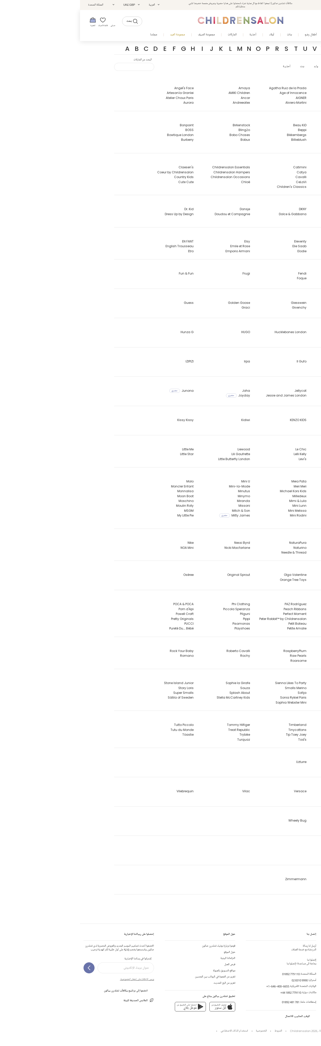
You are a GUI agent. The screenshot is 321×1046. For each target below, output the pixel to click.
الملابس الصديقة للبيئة (58, 1000)
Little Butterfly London (154, 459)
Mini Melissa (217, 510)
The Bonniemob (271, 734)
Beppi (222, 130)
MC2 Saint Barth (270, 515)
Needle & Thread (213, 552)
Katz (279, 425)
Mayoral (276, 510)
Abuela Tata (273, 98)
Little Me (108, 449)
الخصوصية (181, 1031)
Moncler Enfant (102, 486)
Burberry (107, 140)
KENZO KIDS (218, 420)
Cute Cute (106, 182)
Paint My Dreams (270, 604)
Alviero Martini (215, 102)
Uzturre (221, 762)
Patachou (275, 628)
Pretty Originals (102, 619)
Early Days (275, 246)
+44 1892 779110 (210, 992)
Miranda (163, 501)
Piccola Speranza (156, 609)
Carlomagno (273, 187)
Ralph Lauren (273, 661)
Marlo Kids (275, 505)
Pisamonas (161, 623)
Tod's (222, 739)
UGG (279, 762)
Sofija (222, 693)
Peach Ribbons (215, 609)
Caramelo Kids (271, 182)
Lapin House (273, 454)
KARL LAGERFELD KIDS (267, 420)
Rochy (165, 655)
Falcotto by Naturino (267, 273)
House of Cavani (270, 337)
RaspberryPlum (214, 651)
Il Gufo (221, 361)
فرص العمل (149, 964)
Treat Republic (159, 730)
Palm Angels (273, 609)
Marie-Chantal (271, 501)
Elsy (167, 241)
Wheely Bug (217, 820)
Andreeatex (161, 102)
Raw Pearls (218, 655)
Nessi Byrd (162, 543)
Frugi (166, 273)
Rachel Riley (273, 651)
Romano (107, 655)
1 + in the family (271, 908)
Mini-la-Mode (159, 486)
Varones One (273, 791)
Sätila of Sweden (101, 697)
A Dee (279, 88)
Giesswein (218, 303)
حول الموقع (149, 952)
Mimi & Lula (217, 501)
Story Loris (106, 688)
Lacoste (277, 449)
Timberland (217, 725)
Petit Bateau (217, 623)
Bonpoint (107, 125)
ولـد (236, 66)
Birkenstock (161, 125)
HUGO (165, 332)
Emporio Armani (157, 251)
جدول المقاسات (309, 964)
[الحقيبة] (13, 22)
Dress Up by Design (99, 214)
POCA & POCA (103, 604)
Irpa (167, 361)
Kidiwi (165, 420)
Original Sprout (158, 575)
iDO (280, 361)
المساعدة (312, 977)
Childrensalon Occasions (150, 177)
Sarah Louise (273, 683)
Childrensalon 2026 (223, 1031)
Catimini (219, 167)
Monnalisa (105, 491)
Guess (109, 303)
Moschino (106, 501)
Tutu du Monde (102, 730)
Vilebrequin (105, 791)
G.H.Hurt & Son (272, 303)
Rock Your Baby (102, 651)
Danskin (277, 209)
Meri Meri (220, 486)
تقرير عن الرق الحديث (144, 983)
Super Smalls (103, 693)
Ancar (165, 98)
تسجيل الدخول (278, 5)
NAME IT (277, 543)
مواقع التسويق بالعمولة (144, 971)
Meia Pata (218, 481)
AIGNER (221, 98)
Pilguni (165, 614)
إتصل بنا (313, 946)
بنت (222, 66)
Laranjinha (274, 459)
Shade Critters (272, 702)
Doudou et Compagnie (152, 214)
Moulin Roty (105, 505)
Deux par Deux (272, 219)
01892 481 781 (210, 1002)
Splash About (159, 693)
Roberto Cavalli (158, 651)
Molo (110, 481)
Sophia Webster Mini (211, 702)
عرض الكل (253, 66)
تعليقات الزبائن (310, 971)
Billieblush (218, 140)
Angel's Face (104, 88)
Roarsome (218, 661)
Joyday (158, 395)
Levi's (222, 459)
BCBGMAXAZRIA (271, 140)
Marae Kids (274, 491)
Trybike (164, 734)
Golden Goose (159, 303)
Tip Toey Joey (216, 734)
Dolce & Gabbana (212, 214)
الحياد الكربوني (306, 989)
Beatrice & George (263, 144)
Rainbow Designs (269, 655)
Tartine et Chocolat (268, 725)
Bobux (165, 140)
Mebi (279, 520)
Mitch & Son (161, 510)
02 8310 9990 (220, 980)
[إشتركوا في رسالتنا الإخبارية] (9, 967)
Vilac (166, 791)
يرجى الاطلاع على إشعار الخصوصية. (57, 979)
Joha (166, 390)
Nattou (278, 552)
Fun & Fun (106, 273)
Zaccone (276, 879)
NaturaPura (217, 543)
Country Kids (104, 177)
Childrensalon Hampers (151, 172)
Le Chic (220, 449)
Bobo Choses (159, 135)
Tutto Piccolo (104, 725)
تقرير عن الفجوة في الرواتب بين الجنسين (135, 977)
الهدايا (314, 983)
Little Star (107, 454)
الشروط (198, 1031)
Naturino (219, 548)
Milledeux (219, 496)
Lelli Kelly (220, 454)
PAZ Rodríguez (215, 604)
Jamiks (277, 395)
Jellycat (220, 390)
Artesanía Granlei (100, 93)
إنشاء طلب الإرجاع (307, 952)
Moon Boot (105, 496)
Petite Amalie (216, 628)
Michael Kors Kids (213, 491)
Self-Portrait (274, 688)
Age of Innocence (213, 93)
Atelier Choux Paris (100, 98)
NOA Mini (107, 548)
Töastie (108, 734)
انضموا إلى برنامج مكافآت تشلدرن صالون (49, 990)
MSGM (109, 510)
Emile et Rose (160, 246)
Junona (101, 390)
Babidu (277, 125)
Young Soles (273, 850)
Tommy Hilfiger (158, 725)
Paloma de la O (271, 614)
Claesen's (106, 167)
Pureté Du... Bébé (101, 628)
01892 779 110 (211, 974)
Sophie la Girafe (158, 683)
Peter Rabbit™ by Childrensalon (202, 619)
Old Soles (276, 580)
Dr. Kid (109, 209)
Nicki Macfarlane (157, 548)
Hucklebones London (210, 332)
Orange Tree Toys (213, 580)
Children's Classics (211, 187)
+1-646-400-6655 (197, 986)
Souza (165, 688)
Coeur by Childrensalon (95, 172)
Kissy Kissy (105, 420)
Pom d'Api (106, 609)
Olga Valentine (215, 575)
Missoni (164, 505)
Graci (166, 307)
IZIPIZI (110, 361)
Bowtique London (100, 135)
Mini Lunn (219, 505)
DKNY (222, 209)
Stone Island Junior (99, 683)
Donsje (165, 209)
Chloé (165, 182)
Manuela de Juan (269, 486)
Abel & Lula (274, 93)
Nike (111, 543)
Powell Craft (105, 614)
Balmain (276, 130)
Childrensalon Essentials (151, 167)
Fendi (222, 273)
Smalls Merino (215, 688)
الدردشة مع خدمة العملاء (223, 947)
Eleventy (220, 241)
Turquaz (163, 739)
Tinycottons (217, 730)
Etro (111, 251)
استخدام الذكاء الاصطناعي (154, 1031)
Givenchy (219, 307)
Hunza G (107, 332)
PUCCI (109, 623)
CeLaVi (221, 182)
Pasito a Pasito (272, 623)
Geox (279, 307)
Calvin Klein (274, 167)
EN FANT (108, 241)
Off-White (275, 575)
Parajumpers (273, 619)
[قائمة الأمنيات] (24, 22)
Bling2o (164, 130)
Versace (220, 791)
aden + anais (272, 102)
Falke (279, 278)
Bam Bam (275, 135)
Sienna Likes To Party (210, 683)
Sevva (278, 697)
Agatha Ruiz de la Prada (207, 88)
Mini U (165, 481)
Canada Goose (271, 177)
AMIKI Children (159, 93)
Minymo (164, 496)
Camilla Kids (273, 172)
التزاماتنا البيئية (147, 958)
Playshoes (162, 628)
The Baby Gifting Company (262, 730)
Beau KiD (219, 125)
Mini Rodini (218, 515)
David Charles (272, 214)
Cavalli (220, 177)
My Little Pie (105, 515)
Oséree (108, 575)
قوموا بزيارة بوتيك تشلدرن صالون (138, 946)
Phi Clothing (161, 604)
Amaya (164, 88)
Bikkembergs (216, 135)
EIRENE (278, 251)
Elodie (221, 251)
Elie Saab (219, 246)
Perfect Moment (214, 614)
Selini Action (273, 693)
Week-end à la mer (268, 820)
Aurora (108, 102)
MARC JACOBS (272, 496)
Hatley (278, 332)
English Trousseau (100, 246)
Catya (221, 172)
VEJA (279, 796)
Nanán (277, 548)
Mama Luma (273, 481)
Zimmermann (215, 879)
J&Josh (277, 390)
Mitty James (154, 515)
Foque (221, 278)
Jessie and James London (206, 395)
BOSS (109, 130)
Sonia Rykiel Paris (213, 697)
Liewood (163, 449)
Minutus (164, 491)
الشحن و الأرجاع (309, 958)
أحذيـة (206, 66)
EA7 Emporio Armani (267, 241)
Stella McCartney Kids (153, 697)
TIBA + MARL (274, 739)
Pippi (166, 619)
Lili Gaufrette (160, 454)
